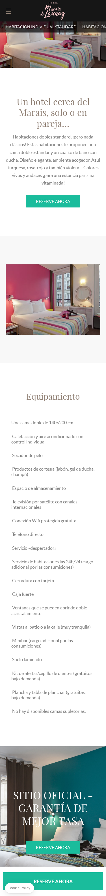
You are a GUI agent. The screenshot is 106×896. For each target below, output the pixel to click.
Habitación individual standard (41, 26)
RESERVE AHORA (53, 201)
